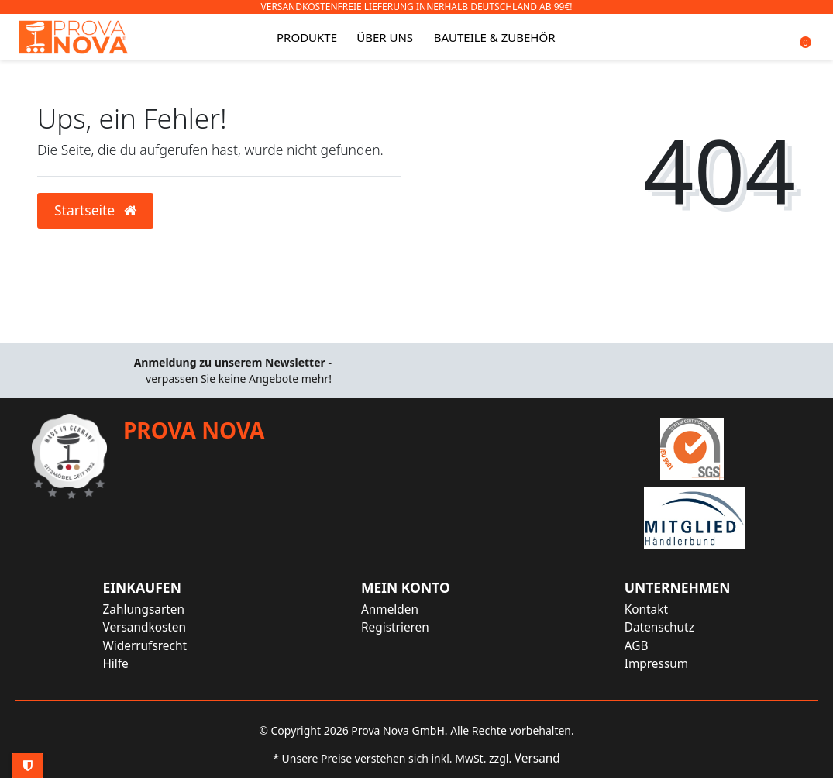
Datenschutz (659, 627)
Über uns (384, 37)
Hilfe (115, 664)
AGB (637, 646)
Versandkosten (144, 627)
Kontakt (646, 609)
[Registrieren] (405, 627)
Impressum (656, 664)
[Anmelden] (405, 609)
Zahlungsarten (143, 609)
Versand (537, 758)
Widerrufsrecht (144, 646)
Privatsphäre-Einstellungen (27, 765)
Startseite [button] (95, 210)
